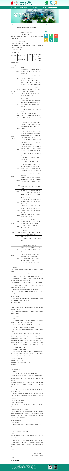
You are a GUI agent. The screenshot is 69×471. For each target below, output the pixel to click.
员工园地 (39, 7)
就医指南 (44, 7)
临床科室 (35, 7)
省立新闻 (25, 7)
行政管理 (30, 7)
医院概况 (15, 7)
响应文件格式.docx (15, 460)
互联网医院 (21, 7)
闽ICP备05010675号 (20, 466)
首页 (12, 7)
